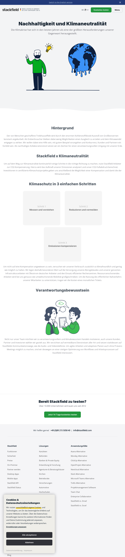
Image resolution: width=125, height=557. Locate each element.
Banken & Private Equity (49, 460)
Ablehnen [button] (29, 542)
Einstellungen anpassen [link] (16, 527)
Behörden (43, 456)
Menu (117, 10)
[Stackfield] (11, 9)
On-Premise (12, 465)
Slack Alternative (78, 474)
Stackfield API (13, 483)
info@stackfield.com (82, 430)
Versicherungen (45, 483)
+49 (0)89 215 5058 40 (60, 430)
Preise (9, 460)
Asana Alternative (78, 451)
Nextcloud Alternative (80, 469)
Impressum (28, 550)
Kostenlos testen (101, 10)
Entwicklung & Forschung (49, 465)
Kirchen (42, 474)
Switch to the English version (61, 2)
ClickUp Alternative (79, 460)
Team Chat (75, 492)
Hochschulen (44, 492)
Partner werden (13, 469)
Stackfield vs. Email (79, 501)
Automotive (44, 487)
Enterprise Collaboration (81, 496)
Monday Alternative (79, 456)
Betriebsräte (44, 478)
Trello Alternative (78, 483)
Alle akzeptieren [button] (29, 535)
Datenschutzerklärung (14, 550)
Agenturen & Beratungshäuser (51, 469)
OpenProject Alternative (81, 465)
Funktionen (12, 451)
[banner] (29, 523)
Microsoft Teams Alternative (82, 478)
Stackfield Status (14, 487)
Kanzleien (43, 451)
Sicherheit (11, 456)
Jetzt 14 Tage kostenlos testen (62, 414)
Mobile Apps (12, 478)
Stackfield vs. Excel (78, 505)
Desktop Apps (13, 474)
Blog (9, 555)
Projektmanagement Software (83, 487)
